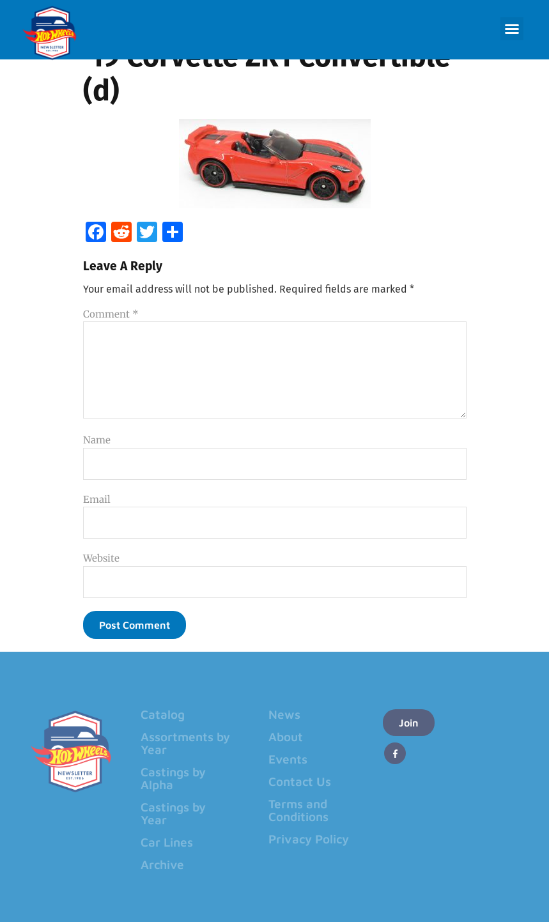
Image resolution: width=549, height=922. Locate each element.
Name (97, 440)
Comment (111, 314)
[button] (511, 28)
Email (97, 499)
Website (101, 558)
